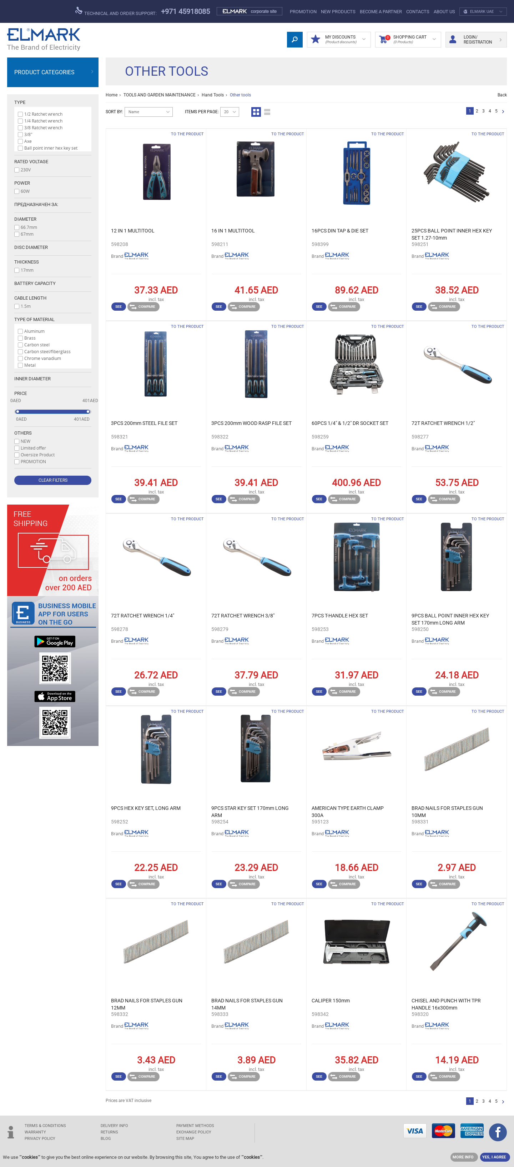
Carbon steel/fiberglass (47, 351)
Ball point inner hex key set (50, 148)
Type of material (34, 319)
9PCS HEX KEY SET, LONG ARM (146, 808)
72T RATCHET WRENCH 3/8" (242, 615)
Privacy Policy (40, 1138)
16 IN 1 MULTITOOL (233, 231)
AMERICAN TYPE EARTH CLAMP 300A (348, 811)
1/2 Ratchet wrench (43, 114)
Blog (106, 1138)
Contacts (417, 11)
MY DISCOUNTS (338, 40)
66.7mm (29, 227)
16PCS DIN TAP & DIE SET (340, 231)
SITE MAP (185, 1138)
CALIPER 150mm (331, 1000)
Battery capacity (35, 283)
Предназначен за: (36, 204)
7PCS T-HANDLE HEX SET (340, 615)
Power (22, 183)
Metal (30, 365)
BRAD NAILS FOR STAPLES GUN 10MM (447, 811)
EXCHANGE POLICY (193, 1132)
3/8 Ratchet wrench (43, 127)
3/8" (28, 134)
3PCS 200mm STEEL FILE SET (144, 423)
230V (26, 169)
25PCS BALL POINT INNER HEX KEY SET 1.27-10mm (452, 234)
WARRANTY (35, 1132)
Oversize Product (38, 454)
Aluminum (34, 331)
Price (20, 393)
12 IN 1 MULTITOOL (133, 231)
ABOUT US (444, 11)
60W (25, 191)
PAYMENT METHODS (195, 1125)
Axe (28, 141)
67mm (27, 234)
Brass (30, 338)
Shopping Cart (407, 40)
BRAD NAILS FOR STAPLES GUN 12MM (146, 1004)
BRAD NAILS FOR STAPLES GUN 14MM (247, 1004)
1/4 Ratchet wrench (43, 121)
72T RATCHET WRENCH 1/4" (142, 615)
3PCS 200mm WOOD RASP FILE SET (251, 423)
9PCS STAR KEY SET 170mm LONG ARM (250, 811)
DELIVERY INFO (114, 1125)
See (118, 307)
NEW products (338, 11)
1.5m (26, 306)
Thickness (26, 262)
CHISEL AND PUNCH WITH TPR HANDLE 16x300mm (446, 1004)
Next (503, 112)
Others (23, 433)
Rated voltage (31, 161)
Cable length (30, 298)
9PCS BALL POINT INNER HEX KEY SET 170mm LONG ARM (450, 619)
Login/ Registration (475, 40)
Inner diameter (32, 378)
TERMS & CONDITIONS (45, 1125)
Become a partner (381, 11)
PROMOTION (303, 11)
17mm (27, 270)
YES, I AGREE (494, 1157)
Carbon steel (37, 344)
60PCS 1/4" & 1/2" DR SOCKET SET (350, 423)
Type (19, 102)
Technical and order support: (116, 11)
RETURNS (109, 1132)
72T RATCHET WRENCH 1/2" (443, 423)
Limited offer (33, 448)
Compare (142, 306)
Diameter (25, 219)
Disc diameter (31, 247)
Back (502, 94)
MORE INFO (463, 1157)
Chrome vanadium (42, 358)
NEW (25, 441)
